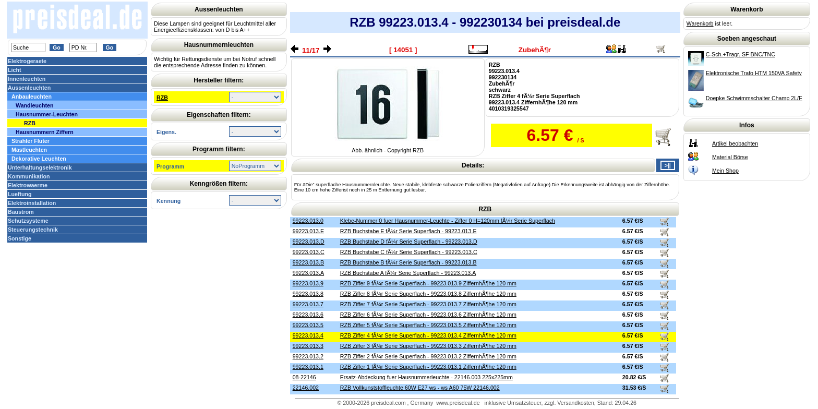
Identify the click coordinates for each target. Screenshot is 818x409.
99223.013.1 (308, 367)
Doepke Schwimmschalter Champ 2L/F (754, 98)
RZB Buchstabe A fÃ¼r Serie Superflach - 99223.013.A (408, 273)
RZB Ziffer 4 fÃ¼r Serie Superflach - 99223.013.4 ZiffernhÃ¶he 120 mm (428, 335)
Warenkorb (700, 23)
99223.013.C (308, 252)
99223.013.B (308, 262)
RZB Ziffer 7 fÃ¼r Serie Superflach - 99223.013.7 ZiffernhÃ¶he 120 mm (428, 304)
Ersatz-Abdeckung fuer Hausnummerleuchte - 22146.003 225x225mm (426, 377)
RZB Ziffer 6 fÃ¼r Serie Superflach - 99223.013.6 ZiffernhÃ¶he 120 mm (428, 314)
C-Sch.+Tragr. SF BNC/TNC (740, 54)
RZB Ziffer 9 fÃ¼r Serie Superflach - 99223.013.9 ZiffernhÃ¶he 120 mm (428, 283)
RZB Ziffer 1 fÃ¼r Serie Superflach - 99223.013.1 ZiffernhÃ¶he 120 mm (428, 367)
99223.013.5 (308, 325)
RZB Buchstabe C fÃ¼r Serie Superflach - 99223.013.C (408, 252)
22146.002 (306, 387)
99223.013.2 (308, 356)
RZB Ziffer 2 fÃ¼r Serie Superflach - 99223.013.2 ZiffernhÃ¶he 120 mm (428, 356)
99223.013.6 (308, 314)
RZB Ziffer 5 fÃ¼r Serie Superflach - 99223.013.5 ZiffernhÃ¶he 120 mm (428, 325)
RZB (162, 97)
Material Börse (730, 157)
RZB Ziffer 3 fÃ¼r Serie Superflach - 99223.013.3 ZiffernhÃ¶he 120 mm (428, 346)
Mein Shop (725, 170)
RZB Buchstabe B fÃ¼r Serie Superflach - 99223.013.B (408, 262)
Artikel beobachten (735, 143)
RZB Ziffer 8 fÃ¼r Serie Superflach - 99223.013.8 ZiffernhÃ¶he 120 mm (428, 294)
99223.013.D (308, 241)
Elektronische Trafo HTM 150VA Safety (754, 73)
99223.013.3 (308, 346)
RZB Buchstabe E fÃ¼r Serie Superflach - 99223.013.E (408, 231)
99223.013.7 (308, 304)
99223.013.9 (308, 283)
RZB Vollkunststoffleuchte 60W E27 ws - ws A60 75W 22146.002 (420, 387)
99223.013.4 (308, 335)
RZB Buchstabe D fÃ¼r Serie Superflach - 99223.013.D (408, 241)
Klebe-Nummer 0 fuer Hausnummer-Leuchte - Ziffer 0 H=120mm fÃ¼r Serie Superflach (447, 221)
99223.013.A (308, 273)
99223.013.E (308, 231)
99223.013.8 (308, 294)
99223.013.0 (308, 221)
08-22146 (304, 377)
